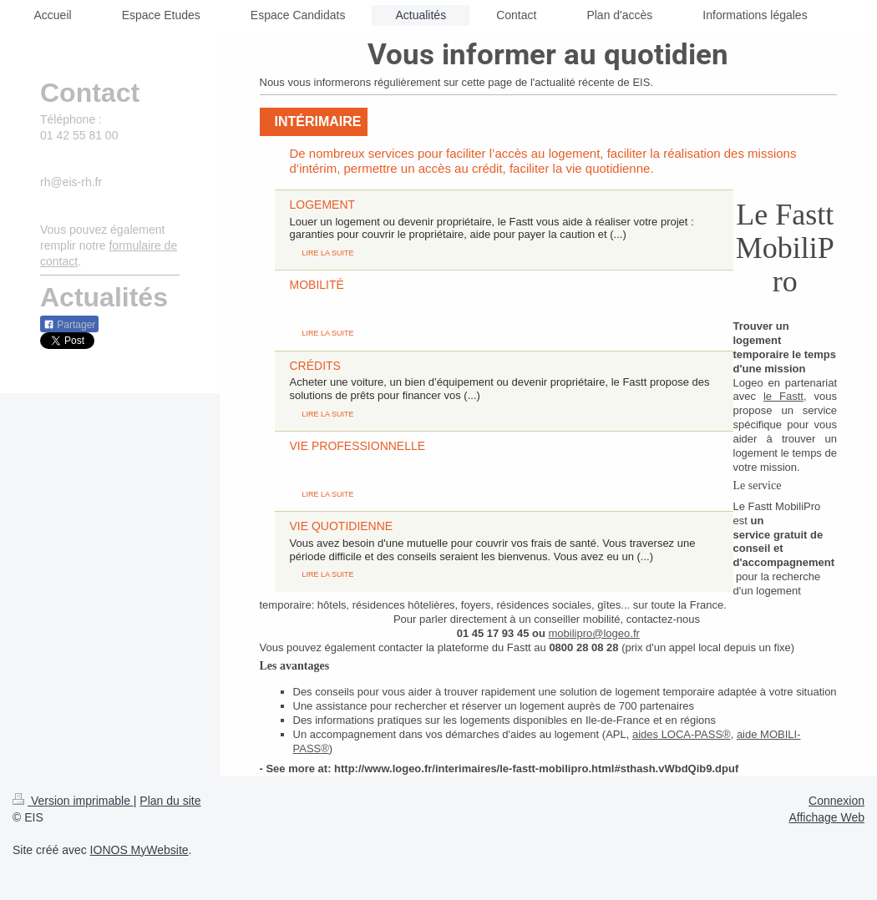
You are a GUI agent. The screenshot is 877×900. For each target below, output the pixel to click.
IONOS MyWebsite (139, 850)
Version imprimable (73, 800)
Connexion (836, 800)
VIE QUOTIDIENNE (341, 526)
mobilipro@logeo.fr (594, 633)
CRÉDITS (315, 365)
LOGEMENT (323, 204)
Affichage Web (826, 817)
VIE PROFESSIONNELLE (358, 446)
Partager (69, 325)
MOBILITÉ (317, 284)
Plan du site (169, 800)
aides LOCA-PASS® (681, 734)
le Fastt (783, 396)
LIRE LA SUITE (328, 253)
